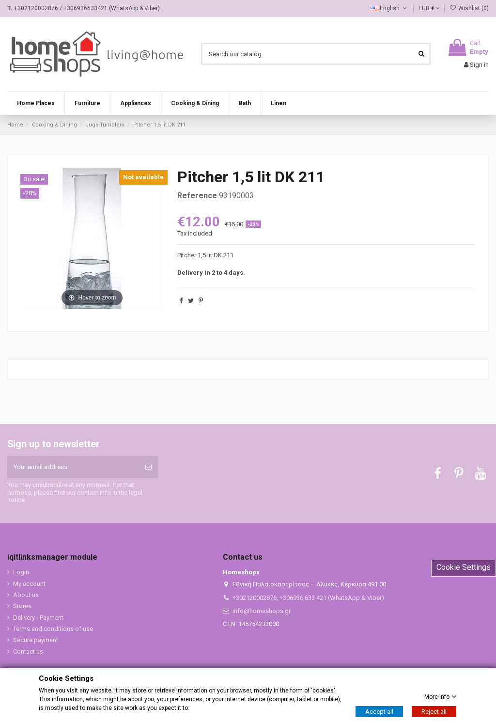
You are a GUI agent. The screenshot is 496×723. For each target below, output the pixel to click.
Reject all (434, 711)
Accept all (379, 711)
